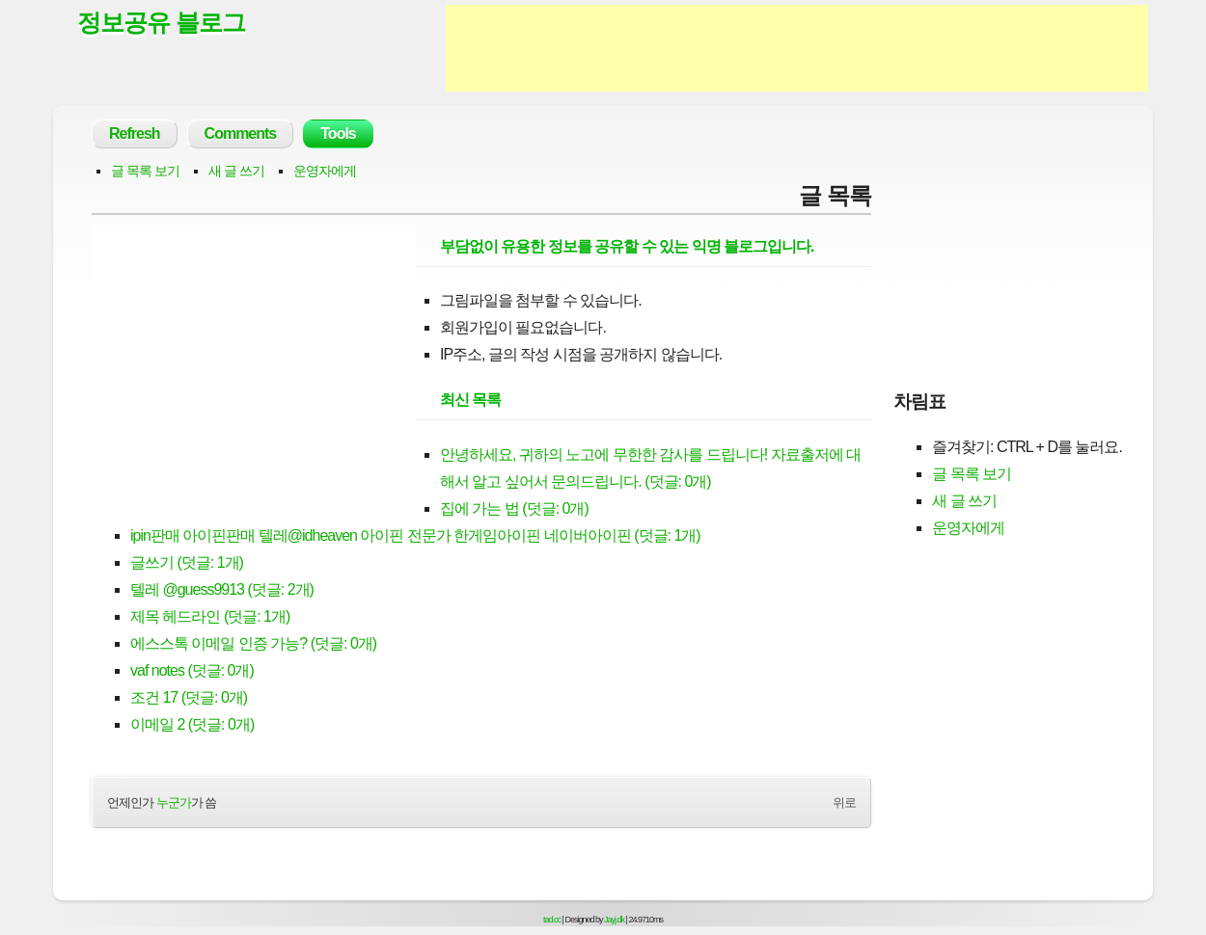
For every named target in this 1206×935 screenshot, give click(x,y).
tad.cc (552, 919)
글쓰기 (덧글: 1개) (186, 562)
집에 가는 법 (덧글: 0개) (514, 508)
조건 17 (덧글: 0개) (188, 697)
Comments (241, 133)
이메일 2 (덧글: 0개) (192, 724)
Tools (337, 133)
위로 (844, 802)
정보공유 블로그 (161, 22)
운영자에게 (324, 170)
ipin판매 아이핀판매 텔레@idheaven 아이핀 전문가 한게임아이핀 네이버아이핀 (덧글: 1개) (415, 535)
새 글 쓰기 (236, 170)
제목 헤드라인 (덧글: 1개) (209, 616)
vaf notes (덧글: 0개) (192, 670)
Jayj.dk (614, 919)
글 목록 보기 (145, 170)
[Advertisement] (797, 48)
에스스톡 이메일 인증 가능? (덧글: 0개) (253, 643)
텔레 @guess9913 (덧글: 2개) (222, 589)
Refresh (134, 133)
